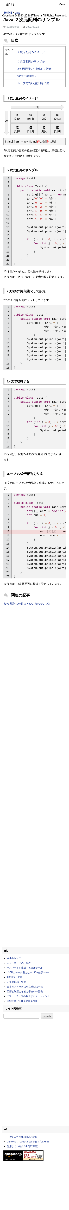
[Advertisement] (34, 647)
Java (18, 12)
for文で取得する (27, 76)
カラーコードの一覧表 (19, 963)
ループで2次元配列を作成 (33, 83)
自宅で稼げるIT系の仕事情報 (22, 1001)
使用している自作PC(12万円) (22, 1146)
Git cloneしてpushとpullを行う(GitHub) (28, 1141)
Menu (62, 4)
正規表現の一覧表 (16, 982)
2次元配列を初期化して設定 (34, 68)
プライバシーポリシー (34, 20)
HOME (8, 12)
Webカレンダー (15, 958)
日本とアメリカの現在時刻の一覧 (25, 986)
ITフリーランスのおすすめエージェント (28, 996)
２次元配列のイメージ (31, 52)
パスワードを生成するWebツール (25, 967)
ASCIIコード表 (14, 977)
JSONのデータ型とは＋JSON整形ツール (28, 972)
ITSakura (8, 4)
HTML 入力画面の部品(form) (22, 1137)
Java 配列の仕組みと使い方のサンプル (27, 603)
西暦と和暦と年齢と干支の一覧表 (25, 991)
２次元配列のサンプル (31, 61)
